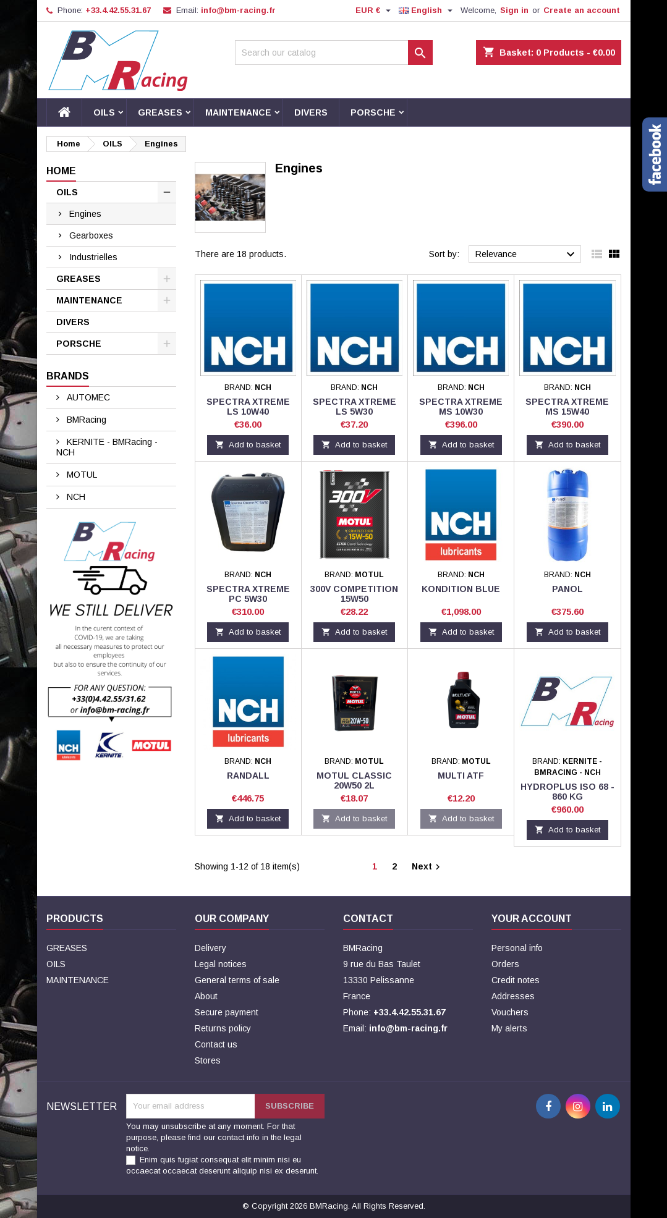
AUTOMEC (87, 397)
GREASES (160, 112)
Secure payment (226, 1012)
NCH (74, 497)
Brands (67, 376)
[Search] (334, 52)
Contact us (216, 1044)
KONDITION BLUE (461, 589)
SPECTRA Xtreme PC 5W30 (248, 594)
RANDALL (248, 775)
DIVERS (311, 112)
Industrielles (93, 257)
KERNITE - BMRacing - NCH (107, 447)
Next (427, 867)
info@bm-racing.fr (238, 10)
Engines (85, 214)
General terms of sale (237, 980)
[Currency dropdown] (374, 10)
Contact (368, 918)
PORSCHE (373, 112)
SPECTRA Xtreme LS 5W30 (354, 407)
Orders (505, 964)
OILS (104, 112)
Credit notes (515, 980)
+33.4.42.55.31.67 (118, 10)
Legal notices (221, 964)
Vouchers (510, 1012)
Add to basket (248, 444)
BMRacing (85, 420)
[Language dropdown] (427, 10)
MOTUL (80, 475)
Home (61, 171)
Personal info (517, 948)
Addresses (513, 996)
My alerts (509, 1028)
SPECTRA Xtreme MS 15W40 (567, 407)
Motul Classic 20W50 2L (354, 780)
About (206, 996)
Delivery (210, 948)
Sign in (514, 10)
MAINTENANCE (238, 112)
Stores (208, 1060)
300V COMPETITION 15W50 (354, 594)
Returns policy (223, 1028)
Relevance (527, 254)
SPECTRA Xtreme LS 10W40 (248, 407)
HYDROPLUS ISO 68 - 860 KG (567, 791)
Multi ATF (461, 775)
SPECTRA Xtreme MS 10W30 (461, 407)
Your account (531, 918)
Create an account (581, 10)
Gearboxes (91, 235)
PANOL (567, 589)
